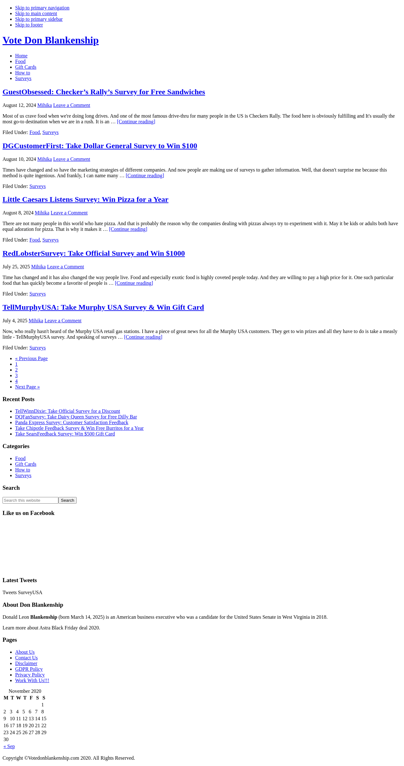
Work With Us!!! (32, 680)
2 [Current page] (16, 369)
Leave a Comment (71, 105)
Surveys (50, 132)
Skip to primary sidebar (39, 19)
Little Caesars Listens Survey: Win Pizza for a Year (86, 199)
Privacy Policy (30, 674)
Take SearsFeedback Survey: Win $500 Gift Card (65, 433)
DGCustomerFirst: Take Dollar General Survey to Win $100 (100, 146)
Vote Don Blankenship (51, 40)
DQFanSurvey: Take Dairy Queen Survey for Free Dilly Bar (76, 416)
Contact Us (26, 657)
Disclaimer (26, 663)
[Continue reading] (136, 121)
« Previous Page (31, 358)
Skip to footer (29, 24)
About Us (25, 652)
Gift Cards (25, 464)
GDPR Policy (29, 669)
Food (34, 132)
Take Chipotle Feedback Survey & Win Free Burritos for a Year (79, 428)
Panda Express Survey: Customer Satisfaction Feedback (71, 422)
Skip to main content (36, 13)
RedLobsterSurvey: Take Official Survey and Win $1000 (94, 253)
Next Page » (27, 386)
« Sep (9, 746)
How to (22, 469)
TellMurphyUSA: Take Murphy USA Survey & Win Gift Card (103, 307)
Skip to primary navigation (42, 7)
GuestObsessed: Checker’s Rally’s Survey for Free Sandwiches (104, 92)
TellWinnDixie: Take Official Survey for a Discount (67, 411)
